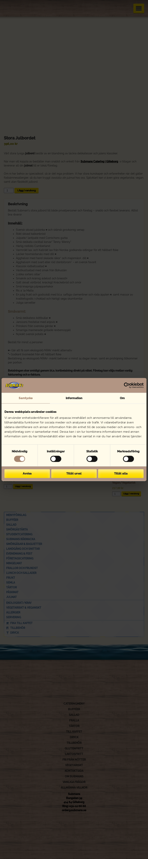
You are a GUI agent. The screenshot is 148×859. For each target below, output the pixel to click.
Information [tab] (74, 398)
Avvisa (27, 473)
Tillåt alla (121, 473)
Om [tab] (122, 398)
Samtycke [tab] (26, 398)
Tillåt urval (74, 473)
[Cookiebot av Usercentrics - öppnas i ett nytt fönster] (127, 385)
